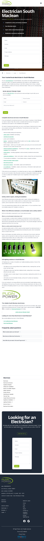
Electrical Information (8, 406)
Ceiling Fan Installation (8, 386)
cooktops (6, 150)
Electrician (5, 381)
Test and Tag (6, 396)
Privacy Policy (22, 534)
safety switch (6, 134)
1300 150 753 (10, 19)
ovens (27, 148)
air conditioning (7, 166)
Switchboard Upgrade (8, 394)
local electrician (9, 80)
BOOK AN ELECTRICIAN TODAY (23, 312)
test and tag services (8, 162)
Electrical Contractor (8, 382)
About (24, 508)
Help (24, 505)
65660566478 (7, 486)
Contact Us (25, 510)
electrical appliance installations (11, 148)
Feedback (25, 512)
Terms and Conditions (22, 531)
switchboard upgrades (9, 136)
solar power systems (8, 164)
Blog (24, 506)
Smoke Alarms (6, 392)
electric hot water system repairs (11, 160)
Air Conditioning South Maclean (11, 321)
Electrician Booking (16, 309)
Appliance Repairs (7, 384)
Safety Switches (7, 390)
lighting (5, 141)
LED (29, 141)
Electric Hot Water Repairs (9, 388)
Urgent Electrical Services (9, 398)
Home (24, 503)
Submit (6, 65)
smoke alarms (7, 152)
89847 (13, 488)
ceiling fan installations (9, 156)
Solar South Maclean (8, 323)
